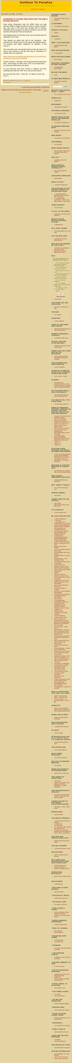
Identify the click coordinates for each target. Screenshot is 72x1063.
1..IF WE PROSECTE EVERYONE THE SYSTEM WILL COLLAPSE (61, 195)
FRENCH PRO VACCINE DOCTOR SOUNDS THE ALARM (21, 90)
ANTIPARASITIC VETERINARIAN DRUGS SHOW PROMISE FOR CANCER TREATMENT (61, 538)
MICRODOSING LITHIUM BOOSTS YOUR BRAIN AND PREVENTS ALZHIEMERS (62, 622)
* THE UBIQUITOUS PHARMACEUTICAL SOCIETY (62, 522)
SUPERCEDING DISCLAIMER (58, 68)
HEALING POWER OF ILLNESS (60, 589)
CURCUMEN (57, 563)
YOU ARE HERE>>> (59, 996)
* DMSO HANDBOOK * (60, 519)
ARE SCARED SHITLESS (61, 1032)
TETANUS (57, 662)
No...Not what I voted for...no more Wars (60, 288)
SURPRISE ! (57, 1039)
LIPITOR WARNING (59, 615)
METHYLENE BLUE (59, 619)
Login (32, 9)
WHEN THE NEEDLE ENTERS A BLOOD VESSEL (61, 867)
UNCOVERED (58, 178)
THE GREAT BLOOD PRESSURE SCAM (60, 667)
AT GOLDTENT (58, 53)
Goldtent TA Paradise (36, 2)
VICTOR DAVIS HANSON (61, 404)
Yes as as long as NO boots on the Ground (60, 268)
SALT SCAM (57, 654)
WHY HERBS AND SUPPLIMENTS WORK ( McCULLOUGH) (60, 684)
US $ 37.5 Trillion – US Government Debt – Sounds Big (61, 700)
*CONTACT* (57, 39)
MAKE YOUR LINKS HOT (61, 1058)
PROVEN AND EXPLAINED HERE (61, 841)
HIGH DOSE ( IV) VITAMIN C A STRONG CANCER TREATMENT (62, 596)
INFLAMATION (58, 599)
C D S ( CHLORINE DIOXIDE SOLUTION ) (62, 550)
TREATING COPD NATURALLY (59, 673)
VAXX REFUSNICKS (60, 1041)
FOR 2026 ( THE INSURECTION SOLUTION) (61, 383)
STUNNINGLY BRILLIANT (61, 338)
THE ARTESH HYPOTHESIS (62, 138)
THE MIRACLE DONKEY (61, 107)
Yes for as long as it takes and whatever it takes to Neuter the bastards (61, 264)
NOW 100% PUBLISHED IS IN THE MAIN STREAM (62, 329)
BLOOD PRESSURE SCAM (61, 541)
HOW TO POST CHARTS (61, 1057)
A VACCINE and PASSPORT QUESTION (35, 87)
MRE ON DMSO (58, 625)
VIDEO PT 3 (57, 445)
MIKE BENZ (57, 781)
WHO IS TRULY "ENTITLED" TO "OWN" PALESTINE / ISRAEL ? (62, 152)
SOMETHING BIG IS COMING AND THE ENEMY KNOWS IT (62, 386)
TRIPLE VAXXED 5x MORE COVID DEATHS (61, 979)
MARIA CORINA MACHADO (61, 428)
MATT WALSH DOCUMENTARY (58, 931)
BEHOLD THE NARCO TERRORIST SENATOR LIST (62, 421)
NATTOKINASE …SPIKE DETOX (61, 627)
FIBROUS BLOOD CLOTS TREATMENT (61, 582)
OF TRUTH (57, 994)
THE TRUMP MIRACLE (60, 750)
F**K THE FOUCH (59, 966)
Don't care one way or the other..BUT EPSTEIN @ (61, 274)
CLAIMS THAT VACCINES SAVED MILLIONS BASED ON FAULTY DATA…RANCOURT (62, 831)
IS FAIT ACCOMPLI (59, 367)
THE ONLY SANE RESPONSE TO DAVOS (62, 948)
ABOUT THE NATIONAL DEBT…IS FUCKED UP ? (61, 696)
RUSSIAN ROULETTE (60, 865)
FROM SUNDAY (58, 733)
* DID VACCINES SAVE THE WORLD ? (62, 821)
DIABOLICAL (57, 100)
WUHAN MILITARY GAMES (61, 1010)
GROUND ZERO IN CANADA (62, 1047)
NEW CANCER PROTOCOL (62, 640)
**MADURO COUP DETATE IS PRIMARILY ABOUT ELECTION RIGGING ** (62, 417)
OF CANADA (57, 314)
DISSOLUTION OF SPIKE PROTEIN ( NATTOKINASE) (61, 567)
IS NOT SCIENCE (59, 321)
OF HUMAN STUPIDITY (60, 904)
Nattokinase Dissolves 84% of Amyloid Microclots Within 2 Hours (62, 637)
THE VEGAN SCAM (59, 670)
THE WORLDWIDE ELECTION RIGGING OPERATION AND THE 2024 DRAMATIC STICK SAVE (62, 438)
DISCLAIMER (58, 59)
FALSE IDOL (57, 765)
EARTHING (57, 579)
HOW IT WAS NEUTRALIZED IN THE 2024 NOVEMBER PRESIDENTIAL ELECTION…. (62, 456)
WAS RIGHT (57, 495)
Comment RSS (7, 82)
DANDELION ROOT (59, 565)
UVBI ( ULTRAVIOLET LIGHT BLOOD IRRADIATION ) (62, 680)
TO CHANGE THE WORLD (61, 26)
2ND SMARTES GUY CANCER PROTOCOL (60, 529)
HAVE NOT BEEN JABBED (61, 1003)
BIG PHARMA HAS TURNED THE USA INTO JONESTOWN (62, 471)
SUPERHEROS (58, 884)
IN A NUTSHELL (58, 207)
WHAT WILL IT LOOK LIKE (61, 773)
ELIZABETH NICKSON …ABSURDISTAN (61, 239)
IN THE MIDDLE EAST (60, 512)
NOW (55, 75)
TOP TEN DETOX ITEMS (61, 671)
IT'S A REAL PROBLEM (60, 757)
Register (42, 9)
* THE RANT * (58, 520)
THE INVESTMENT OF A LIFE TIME (62, 231)
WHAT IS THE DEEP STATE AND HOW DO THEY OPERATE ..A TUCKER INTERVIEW (62, 785)
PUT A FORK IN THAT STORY (62, 94)
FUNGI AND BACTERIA (60, 924)
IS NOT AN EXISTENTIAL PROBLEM (61, 718)
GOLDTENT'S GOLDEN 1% (61, 122)
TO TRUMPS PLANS (60, 113)
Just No (58, 291)
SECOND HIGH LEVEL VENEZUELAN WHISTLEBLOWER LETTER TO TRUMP (62, 432)
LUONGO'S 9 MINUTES (60, 185)
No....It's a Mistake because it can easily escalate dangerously (62, 284)
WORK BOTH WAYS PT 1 (61, 898)
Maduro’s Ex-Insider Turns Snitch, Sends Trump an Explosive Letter (61, 425)
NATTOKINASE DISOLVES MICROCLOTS (61, 633)
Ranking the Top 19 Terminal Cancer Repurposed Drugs (62, 652)
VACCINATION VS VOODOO (62, 1025)
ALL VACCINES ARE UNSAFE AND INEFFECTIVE (62, 827)
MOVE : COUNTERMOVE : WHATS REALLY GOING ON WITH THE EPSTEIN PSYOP (62, 710)
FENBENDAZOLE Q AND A (61, 580)
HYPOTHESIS (58, 144)
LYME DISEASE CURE (60, 617)
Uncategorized (26, 80)
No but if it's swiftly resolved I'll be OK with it (60, 277)
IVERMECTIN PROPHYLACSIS (58, 610)
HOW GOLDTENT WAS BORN (60, 46)
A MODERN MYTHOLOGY (61, 726)
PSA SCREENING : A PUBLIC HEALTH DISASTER (62, 649)
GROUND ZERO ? (59, 892)
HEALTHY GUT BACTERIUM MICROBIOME (62, 592)
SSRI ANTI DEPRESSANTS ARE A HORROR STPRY (61, 659)
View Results (60, 296)
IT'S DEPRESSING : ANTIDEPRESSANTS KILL (61, 601)
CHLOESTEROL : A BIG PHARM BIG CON (60, 559)
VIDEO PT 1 (57, 442)
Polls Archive (57, 299)
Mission (56, 32)
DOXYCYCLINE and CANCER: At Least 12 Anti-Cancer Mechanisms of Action (62, 576)
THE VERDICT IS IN (59, 988)
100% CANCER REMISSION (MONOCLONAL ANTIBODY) (62, 525)
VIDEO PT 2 (57, 443)
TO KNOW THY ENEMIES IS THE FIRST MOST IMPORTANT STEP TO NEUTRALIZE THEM (62, 250)
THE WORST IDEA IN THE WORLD (61, 19)
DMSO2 (56, 572)
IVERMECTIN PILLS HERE (61, 608)
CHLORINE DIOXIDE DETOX (62, 561)
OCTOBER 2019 (58, 941)
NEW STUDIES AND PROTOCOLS (60, 642)
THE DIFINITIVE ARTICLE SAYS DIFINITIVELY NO (61, 395)
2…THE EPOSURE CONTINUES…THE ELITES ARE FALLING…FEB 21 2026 (62, 200)
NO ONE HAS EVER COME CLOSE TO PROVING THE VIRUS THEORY (61, 796)
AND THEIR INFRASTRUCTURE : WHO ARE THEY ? (61, 505)
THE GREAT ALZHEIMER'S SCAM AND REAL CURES (61, 664)
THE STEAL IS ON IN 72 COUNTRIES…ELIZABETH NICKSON (61, 460)
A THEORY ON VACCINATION (58, 824)
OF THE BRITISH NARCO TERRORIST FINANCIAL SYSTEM (61, 358)
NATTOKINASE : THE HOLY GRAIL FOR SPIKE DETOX (62, 630)
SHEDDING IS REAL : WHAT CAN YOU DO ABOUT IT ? (62, 656)
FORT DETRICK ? (59, 940)
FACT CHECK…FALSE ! (61, 376)
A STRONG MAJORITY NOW (62, 848)
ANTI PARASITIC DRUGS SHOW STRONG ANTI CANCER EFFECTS (61, 533)
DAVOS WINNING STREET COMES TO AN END (61, 913)
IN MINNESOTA (58, 224)
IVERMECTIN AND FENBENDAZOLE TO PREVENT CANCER (60, 605)
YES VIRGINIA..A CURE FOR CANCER (62, 687)
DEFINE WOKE (58, 814)
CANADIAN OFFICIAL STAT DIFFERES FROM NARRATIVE (61, 976)
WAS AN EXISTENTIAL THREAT (60, 171)
